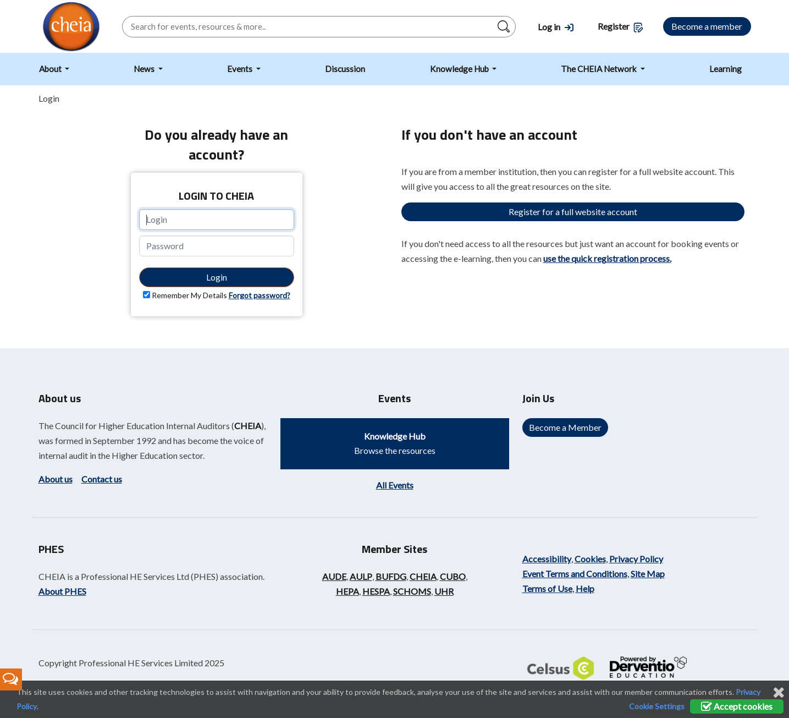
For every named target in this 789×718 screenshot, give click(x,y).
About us (55, 479)
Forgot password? (259, 295)
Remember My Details (189, 295)
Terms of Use (547, 588)
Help (585, 588)
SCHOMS (412, 591)
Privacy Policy (636, 558)
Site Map (648, 573)
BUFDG (391, 576)
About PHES (62, 591)
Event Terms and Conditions (574, 573)
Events (240, 69)
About (51, 69)
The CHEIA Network (599, 69)
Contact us (101, 479)
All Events (394, 485)
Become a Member (565, 427)
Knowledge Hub (460, 69)
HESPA (376, 591)
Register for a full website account (573, 211)
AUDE (334, 576)
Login (216, 277)
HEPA (347, 591)
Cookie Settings (657, 706)
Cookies (590, 558)
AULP (361, 576)
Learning (725, 69)
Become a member (706, 26)
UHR (444, 591)
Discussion (345, 69)
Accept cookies (737, 706)
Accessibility (546, 558)
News (145, 69)
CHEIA (247, 425)
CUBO (453, 576)
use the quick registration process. (607, 258)
